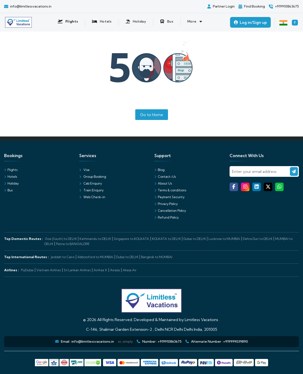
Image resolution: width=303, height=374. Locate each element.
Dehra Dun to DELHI (257, 239)
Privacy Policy (166, 204)
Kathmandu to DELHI (95, 239)
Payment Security (169, 197)
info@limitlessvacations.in (93, 341)
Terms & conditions (170, 190)
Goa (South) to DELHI (61, 239)
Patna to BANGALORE (73, 244)
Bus (8, 190)
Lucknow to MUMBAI (224, 239)
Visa (84, 170)
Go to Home (151, 114)
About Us (163, 183)
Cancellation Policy (170, 210)
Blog (159, 170)
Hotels (10, 176)
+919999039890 (235, 341)
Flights (10, 170)
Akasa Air (129, 270)
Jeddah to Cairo (62, 257)
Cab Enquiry (90, 183)
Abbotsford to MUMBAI (95, 257)
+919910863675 (170, 341)
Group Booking (92, 176)
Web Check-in (92, 197)
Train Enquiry (91, 190)
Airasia (115, 270)
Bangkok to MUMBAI (156, 257)
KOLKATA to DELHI (166, 239)
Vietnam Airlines (48, 270)
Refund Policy (166, 217)
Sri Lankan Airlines (77, 270)
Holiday (11, 183)
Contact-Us (165, 176)
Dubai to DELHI (194, 239)
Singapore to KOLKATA (131, 239)
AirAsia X (100, 270)
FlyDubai (27, 270)
